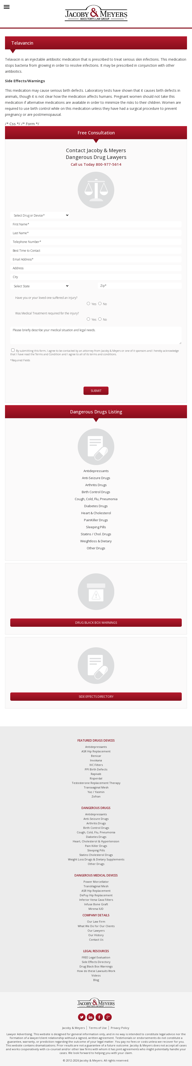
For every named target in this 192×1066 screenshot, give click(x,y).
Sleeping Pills (96, 527)
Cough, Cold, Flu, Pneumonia (96, 499)
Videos (96, 975)
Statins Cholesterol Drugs (96, 855)
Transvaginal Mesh (96, 787)
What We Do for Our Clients (96, 926)
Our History (96, 935)
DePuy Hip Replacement (96, 895)
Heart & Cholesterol (96, 513)
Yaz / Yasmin (96, 792)
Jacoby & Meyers (73, 1028)
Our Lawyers (96, 930)
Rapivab (96, 774)
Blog (96, 980)
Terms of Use (98, 1028)
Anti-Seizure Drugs (96, 478)
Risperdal (96, 778)
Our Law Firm (96, 921)
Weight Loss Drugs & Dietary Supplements (96, 859)
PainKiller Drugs (96, 520)
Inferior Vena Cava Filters (96, 900)
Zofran (96, 796)
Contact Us (96, 939)
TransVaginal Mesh (96, 886)
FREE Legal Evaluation (96, 957)
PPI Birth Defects (96, 769)
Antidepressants (96, 471)
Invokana (96, 760)
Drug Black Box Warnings (96, 622)
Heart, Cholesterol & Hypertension (96, 841)
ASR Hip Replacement (96, 751)
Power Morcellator (96, 881)
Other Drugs (96, 548)
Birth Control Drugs (96, 492)
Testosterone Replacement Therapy (96, 783)
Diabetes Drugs (96, 506)
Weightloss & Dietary (96, 541)
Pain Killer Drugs (96, 846)
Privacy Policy (120, 1028)
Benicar (96, 756)
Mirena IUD (96, 909)
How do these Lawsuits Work (96, 971)
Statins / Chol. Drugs (96, 534)
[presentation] (39, 372)
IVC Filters (96, 765)
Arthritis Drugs (96, 485)
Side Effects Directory (96, 696)
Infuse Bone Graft (96, 904)
